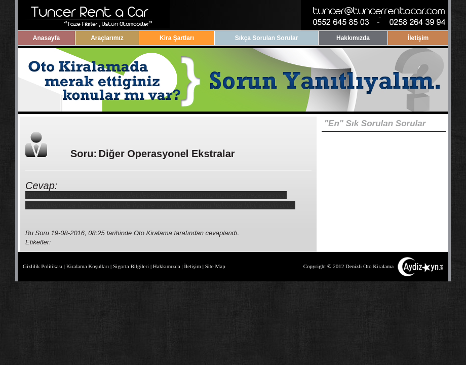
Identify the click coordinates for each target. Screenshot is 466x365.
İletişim (418, 38)
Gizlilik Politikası (42, 266)
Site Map (215, 266)
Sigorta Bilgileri (131, 266)
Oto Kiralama (153, 233)
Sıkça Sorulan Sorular (266, 38)
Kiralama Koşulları (87, 266)
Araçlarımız (107, 38)
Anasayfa (46, 38)
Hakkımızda (353, 38)
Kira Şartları (177, 38)
